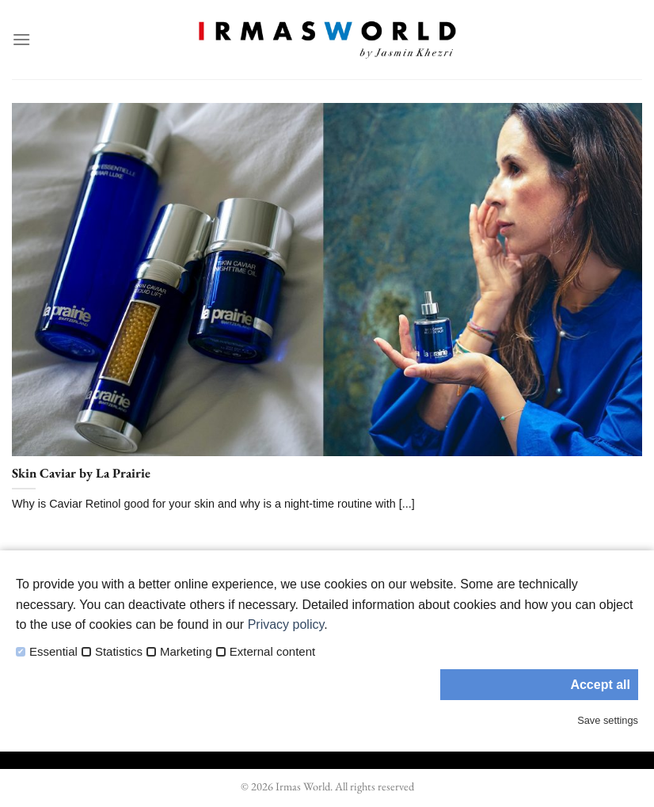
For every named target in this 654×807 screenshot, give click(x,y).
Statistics (119, 652)
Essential (53, 652)
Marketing (186, 652)
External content (272, 652)
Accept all (600, 684)
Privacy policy (286, 624)
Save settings (607, 720)
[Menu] (21, 39)
